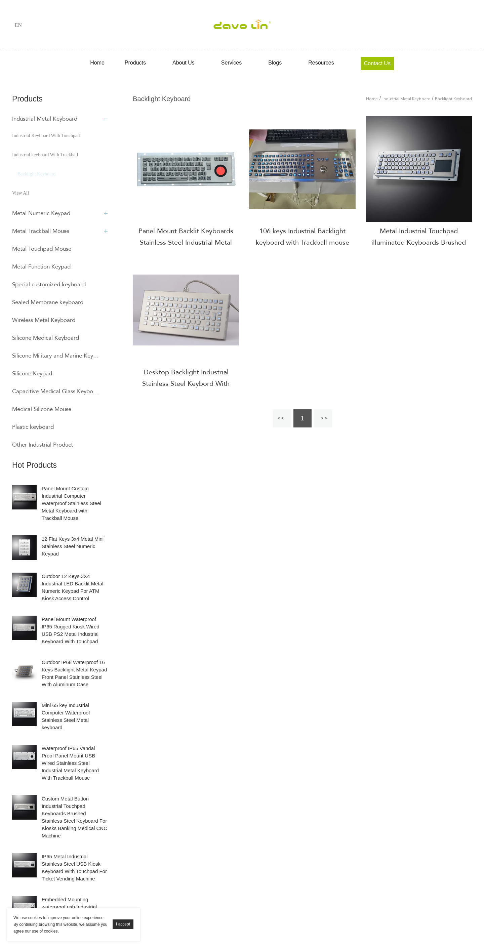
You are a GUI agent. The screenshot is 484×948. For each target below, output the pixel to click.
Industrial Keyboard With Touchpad (46, 135)
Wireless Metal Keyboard (43, 320)
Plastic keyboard (33, 427)
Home (97, 63)
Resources (321, 63)
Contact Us (377, 63)
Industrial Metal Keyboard (44, 119)
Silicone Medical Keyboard (45, 338)
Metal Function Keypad (41, 267)
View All (20, 193)
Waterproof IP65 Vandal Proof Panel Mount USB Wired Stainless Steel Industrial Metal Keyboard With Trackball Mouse (70, 763)
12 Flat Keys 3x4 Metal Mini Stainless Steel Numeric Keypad (73, 546)
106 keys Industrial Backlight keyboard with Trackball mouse (302, 236)
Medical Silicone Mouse (41, 409)
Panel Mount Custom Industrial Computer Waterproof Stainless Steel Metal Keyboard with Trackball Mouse (71, 503)
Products (135, 63)
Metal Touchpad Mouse (41, 249)
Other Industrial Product (42, 445)
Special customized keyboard (49, 284)
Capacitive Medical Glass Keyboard (56, 391)
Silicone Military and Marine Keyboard (56, 356)
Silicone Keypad (32, 373)
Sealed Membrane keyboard (47, 302)
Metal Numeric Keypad (41, 213)
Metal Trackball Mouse (40, 231)
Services (231, 63)
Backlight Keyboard (36, 173)
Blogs (275, 63)
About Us (183, 63)
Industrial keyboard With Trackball (45, 154)
